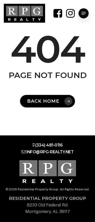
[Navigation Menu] (84, 13)
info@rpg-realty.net (49, 152)
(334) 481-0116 (48, 145)
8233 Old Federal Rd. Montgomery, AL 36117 (47, 205)
